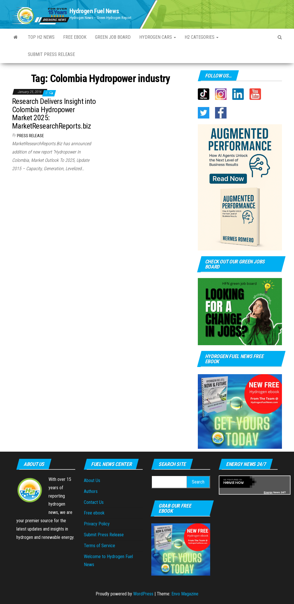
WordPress (143, 594)
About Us (92, 480)
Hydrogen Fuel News (94, 11)
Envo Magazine (184, 594)
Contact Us (94, 502)
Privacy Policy (97, 524)
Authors (91, 491)
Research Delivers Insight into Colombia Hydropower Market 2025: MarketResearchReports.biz (54, 113)
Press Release (30, 135)
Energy (268, 492)
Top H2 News (41, 37)
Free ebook (74, 37)
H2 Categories (201, 37)
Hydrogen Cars (157, 37)
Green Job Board (113, 37)
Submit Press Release (51, 54)
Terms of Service (99, 545)
